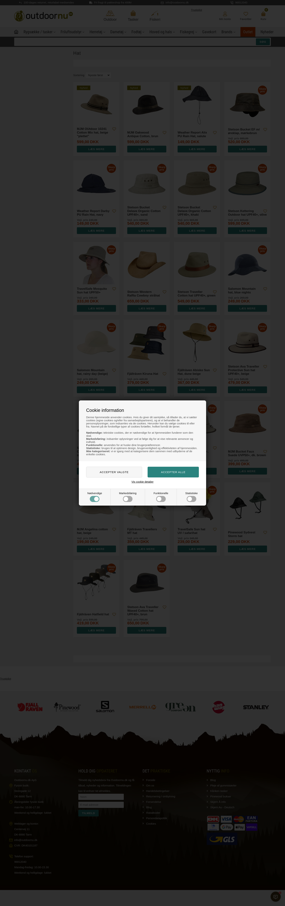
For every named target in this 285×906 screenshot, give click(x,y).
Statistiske (191, 497)
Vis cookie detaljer (142, 481)
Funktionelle (161, 497)
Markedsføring (128, 497)
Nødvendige (94, 497)
